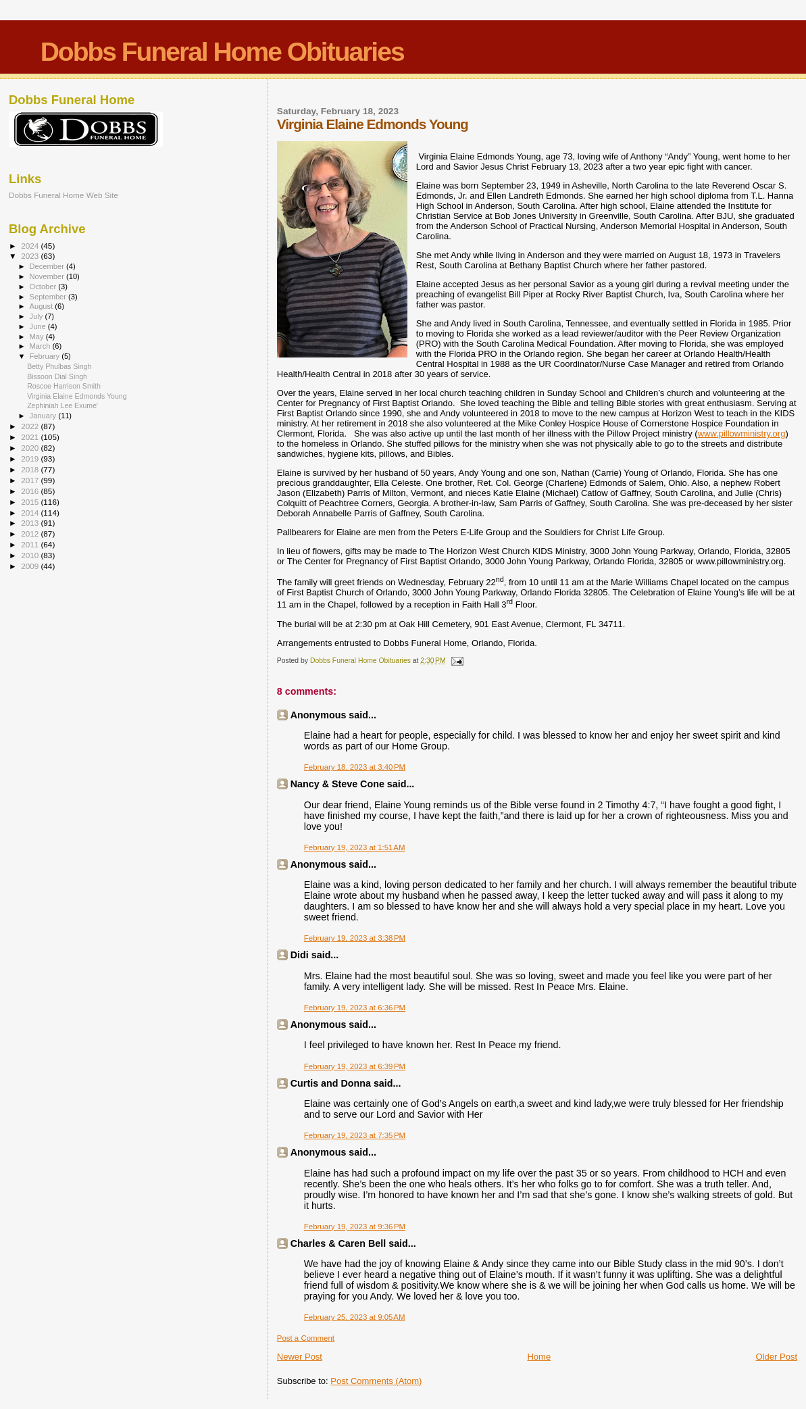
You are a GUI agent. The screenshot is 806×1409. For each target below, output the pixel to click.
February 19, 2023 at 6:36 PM (354, 1008)
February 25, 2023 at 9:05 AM (354, 1317)
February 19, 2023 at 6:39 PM (354, 1066)
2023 (31, 255)
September (49, 297)
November (48, 276)
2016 (31, 491)
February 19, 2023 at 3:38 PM (354, 938)
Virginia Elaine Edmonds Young (76, 396)
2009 (31, 566)
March (41, 346)
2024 (31, 245)
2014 (31, 512)
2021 (31, 436)
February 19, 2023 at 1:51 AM (354, 847)
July (37, 316)
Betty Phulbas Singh (59, 366)
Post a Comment (305, 1338)
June (39, 326)
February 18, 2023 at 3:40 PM (354, 767)
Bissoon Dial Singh (57, 376)
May (38, 336)
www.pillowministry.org (742, 433)
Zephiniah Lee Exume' (62, 405)
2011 (31, 544)
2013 (31, 522)
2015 (31, 501)
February (46, 356)
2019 (31, 458)
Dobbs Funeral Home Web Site (63, 195)
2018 (31, 469)
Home (539, 1357)
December (48, 266)
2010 (31, 555)
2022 (31, 426)
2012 (31, 533)
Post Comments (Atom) (376, 1381)
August (42, 306)
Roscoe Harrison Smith (64, 386)
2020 (31, 447)
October (44, 286)
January (44, 416)
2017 (31, 480)
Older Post (776, 1357)
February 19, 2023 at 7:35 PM (354, 1135)
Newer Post (299, 1357)
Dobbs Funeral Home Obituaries (222, 51)
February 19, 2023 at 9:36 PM (354, 1226)
